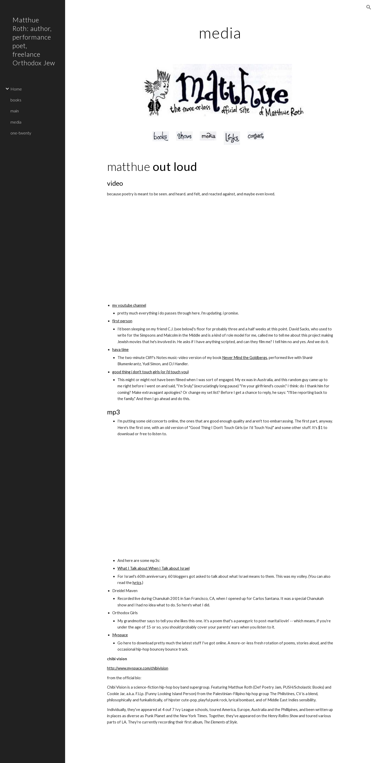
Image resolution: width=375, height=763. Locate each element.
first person (122, 321)
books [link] (15, 99)
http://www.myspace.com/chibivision (137, 668)
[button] (368, 7)
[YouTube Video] (160, 250)
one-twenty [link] (20, 132)
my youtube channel (129, 305)
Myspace (120, 635)
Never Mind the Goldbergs (244, 357)
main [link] (14, 110)
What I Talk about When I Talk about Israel (153, 568)
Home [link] (16, 88)
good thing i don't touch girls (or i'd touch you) (150, 372)
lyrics (137, 582)
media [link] (15, 121)
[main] (220, 32)
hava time (120, 349)
